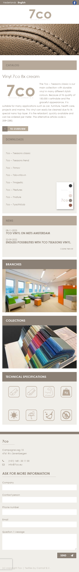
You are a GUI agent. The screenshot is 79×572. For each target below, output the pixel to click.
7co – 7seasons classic (18, 153)
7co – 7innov (13, 167)
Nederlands (9, 2)
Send (66, 555)
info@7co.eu (12, 464)
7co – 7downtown (16, 175)
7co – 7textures (14, 189)
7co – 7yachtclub (15, 204)
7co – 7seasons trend (17, 160)
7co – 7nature (13, 197)
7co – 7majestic (14, 182)
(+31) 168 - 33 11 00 (15, 460)
